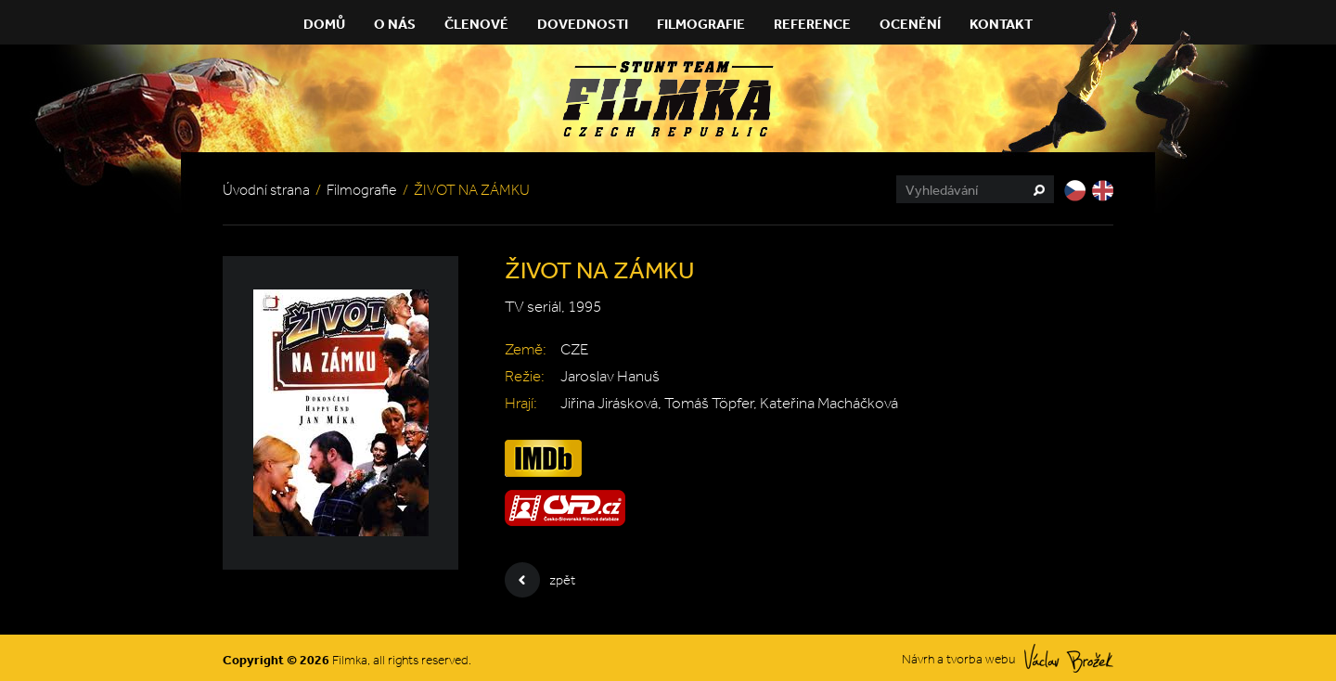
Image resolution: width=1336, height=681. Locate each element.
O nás (395, 23)
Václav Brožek (1068, 658)
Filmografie (701, 23)
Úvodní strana (266, 190)
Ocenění (910, 23)
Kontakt (1001, 23)
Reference (812, 23)
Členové (476, 23)
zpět (540, 579)
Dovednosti (582, 23)
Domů (324, 23)
